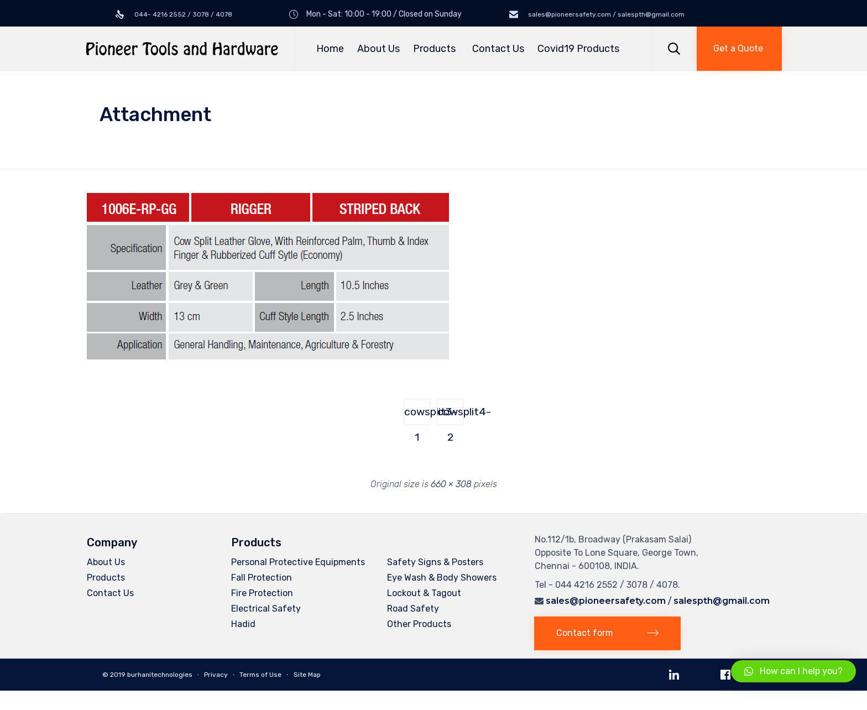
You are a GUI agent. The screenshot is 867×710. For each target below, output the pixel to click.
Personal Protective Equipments (298, 562)
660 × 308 (451, 484)
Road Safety (413, 608)
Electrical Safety (266, 608)
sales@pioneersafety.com (606, 601)
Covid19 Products (578, 49)
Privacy (216, 674)
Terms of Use (260, 674)
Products (436, 49)
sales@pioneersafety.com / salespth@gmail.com (605, 14)
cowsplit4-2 (450, 415)
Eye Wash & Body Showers (442, 577)
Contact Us (498, 49)
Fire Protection (262, 593)
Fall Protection (261, 577)
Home (330, 49)
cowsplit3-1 (417, 415)
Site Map (307, 674)
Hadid (243, 624)
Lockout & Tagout (424, 593)
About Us (378, 49)
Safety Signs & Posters (435, 562)
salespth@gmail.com (721, 601)
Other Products (419, 624)
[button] (739, 49)
